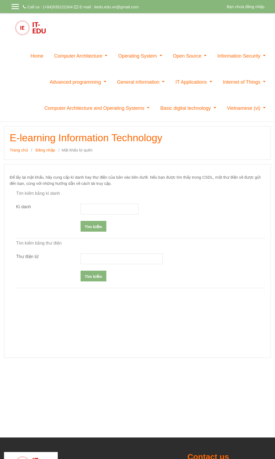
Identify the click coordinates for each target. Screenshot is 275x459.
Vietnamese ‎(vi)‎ (244, 108)
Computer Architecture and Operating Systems (95, 108)
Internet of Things (242, 82)
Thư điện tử (27, 256)
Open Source (188, 56)
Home (36, 56)
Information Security (239, 56)
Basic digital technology (186, 108)
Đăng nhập (45, 150)
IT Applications (191, 82)
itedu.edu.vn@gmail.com (116, 7)
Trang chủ (19, 150)
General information (139, 82)
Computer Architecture (78, 56)
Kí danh (23, 206)
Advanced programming (76, 82)
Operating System (138, 56)
